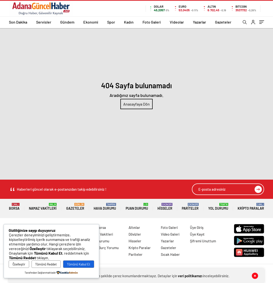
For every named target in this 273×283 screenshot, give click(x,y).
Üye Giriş (196, 227)
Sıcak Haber (170, 254)
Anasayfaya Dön (136, 104)
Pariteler (190, 206)
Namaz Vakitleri (43, 206)
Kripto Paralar (251, 206)
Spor (111, 22)
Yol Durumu (218, 206)
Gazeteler (223, 22)
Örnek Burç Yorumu (103, 247)
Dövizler (135, 234)
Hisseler (164, 206)
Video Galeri (170, 234)
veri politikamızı (190, 276)
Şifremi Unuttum (203, 241)
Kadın (129, 22)
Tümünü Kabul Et (78, 264)
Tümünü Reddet (46, 264)
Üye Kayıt (197, 234)
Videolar (177, 22)
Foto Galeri (152, 22)
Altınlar (134, 227)
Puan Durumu (137, 206)
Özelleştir (19, 264)
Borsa (14, 206)
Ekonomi (90, 22)
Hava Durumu (105, 206)
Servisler (43, 22)
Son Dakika (18, 22)
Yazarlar (199, 22)
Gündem (67, 22)
